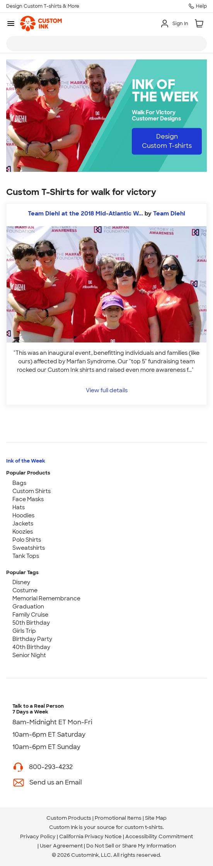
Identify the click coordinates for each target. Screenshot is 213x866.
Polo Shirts (26, 539)
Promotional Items (118, 818)
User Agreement (61, 845)
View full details (107, 390)
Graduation (28, 606)
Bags (19, 483)
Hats (18, 507)
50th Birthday (31, 622)
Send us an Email (55, 782)
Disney (21, 582)
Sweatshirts (28, 547)
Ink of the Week (25, 461)
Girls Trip (24, 630)
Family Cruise (30, 614)
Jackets (22, 523)
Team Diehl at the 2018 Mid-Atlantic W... (85, 213)
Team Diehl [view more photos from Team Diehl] (169, 213)
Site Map (156, 818)
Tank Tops (25, 555)
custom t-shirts (143, 827)
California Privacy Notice (90, 836)
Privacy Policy (38, 836)
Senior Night (29, 655)
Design (167, 141)
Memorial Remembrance (46, 598)
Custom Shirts (31, 491)
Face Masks (28, 499)
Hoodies (23, 515)
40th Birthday (31, 647)
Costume (24, 590)
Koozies (22, 531)
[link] (41, 23)
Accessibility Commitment (159, 836)
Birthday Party (32, 639)
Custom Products (68, 818)
